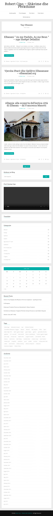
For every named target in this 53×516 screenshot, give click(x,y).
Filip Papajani (22, 13)
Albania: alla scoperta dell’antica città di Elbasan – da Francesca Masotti (26, 104)
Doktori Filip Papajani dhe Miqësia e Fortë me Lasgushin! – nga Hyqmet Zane (23, 299)
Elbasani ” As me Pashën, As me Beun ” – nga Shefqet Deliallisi (26, 38)
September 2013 (7, 495)
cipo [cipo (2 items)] (22, 327)
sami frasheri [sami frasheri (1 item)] (12, 343)
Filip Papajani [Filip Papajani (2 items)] (34, 329)
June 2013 (6, 504)
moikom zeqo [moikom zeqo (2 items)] (35, 339)
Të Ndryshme (23, 93)
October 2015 (7, 447)
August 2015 (6, 450)
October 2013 (7, 492)
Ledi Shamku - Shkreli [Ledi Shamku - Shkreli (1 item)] (40, 336)
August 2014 (6, 471)
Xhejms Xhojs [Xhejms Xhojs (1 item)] (18, 346)
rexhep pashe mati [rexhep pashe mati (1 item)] (43, 341)
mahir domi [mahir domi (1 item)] (11, 339)
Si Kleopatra (7, 303)
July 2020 (6, 396)
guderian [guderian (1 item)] (6, 334)
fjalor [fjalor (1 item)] (45, 329)
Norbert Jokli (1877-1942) (10, 314)
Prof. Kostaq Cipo (24, 61)
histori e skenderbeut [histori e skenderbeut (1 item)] (30, 334)
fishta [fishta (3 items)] (40, 329)
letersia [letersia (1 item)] (6, 339)
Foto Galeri (32, 13)
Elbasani (8, 61)
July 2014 (6, 474)
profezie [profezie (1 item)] (35, 341)
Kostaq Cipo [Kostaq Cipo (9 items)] (13, 336)
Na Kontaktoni (26, 17)
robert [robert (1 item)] (5, 343)
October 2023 (7, 372)
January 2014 (7, 486)
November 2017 (7, 420)
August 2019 (6, 405)
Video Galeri (41, 13)
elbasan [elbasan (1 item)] (22, 329)
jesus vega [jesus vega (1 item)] (6, 336)
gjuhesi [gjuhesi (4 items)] (34, 332)
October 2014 (7, 465)
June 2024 (6, 363)
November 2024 (7, 361)
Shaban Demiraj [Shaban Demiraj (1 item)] (20, 343)
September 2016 (7, 435)
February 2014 (7, 483)
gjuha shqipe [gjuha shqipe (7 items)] (28, 332)
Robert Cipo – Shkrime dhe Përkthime (26, 5)
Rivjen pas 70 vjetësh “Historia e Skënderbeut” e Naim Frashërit (19, 307)
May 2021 (6, 384)
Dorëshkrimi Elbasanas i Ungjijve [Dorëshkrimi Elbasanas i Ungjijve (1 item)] (11, 329)
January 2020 (7, 402)
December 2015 (7, 441)
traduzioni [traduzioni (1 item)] (38, 343)
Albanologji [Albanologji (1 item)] (6, 327)
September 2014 (7, 468)
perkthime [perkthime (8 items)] (20, 341)
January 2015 (7, 459)
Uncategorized (7, 259)
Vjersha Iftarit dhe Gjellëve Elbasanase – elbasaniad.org (26, 72)
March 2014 (6, 480)
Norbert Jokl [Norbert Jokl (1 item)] (7, 341)
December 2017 (7, 417)
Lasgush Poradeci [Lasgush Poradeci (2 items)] (29, 336)
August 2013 (6, 498)
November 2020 (7, 390)
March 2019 (6, 414)
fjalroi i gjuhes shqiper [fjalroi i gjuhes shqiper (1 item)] (19, 332)
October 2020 (7, 393)
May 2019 (6, 408)
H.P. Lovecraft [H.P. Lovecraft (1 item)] (13, 334)
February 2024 (7, 369)
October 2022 (7, 378)
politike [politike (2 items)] (30, 341)
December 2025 (7, 358)
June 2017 (6, 423)
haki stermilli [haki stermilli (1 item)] (21, 334)
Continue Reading (9, 55)
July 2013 (6, 501)
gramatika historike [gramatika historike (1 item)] (42, 332)
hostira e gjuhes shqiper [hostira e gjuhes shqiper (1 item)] (42, 334)
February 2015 (7, 456)
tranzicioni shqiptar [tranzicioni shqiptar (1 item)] (8, 346)
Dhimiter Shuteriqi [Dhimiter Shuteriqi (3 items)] (29, 327)
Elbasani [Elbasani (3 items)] (28, 329)
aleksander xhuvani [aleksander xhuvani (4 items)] (15, 327)
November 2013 (7, 489)
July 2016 (6, 438)
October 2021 (7, 381)
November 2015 (7, 444)
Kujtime (5, 238)
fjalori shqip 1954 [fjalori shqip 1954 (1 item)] (8, 332)
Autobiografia (12, 13)
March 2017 (6, 426)
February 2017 (7, 429)
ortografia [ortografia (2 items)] (14, 341)
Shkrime (5, 250)
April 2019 (6, 411)
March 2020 (6, 399)
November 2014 (7, 462)
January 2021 (7, 387)
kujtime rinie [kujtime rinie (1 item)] (21, 336)
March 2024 (6, 366)
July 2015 (6, 453)
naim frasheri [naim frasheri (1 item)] (43, 339)
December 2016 (7, 432)
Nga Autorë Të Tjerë (14, 61)
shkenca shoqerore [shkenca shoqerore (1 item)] (30, 343)
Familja (5, 232)
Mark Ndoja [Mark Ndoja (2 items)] (19, 339)
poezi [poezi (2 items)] (25, 341)
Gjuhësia (6, 235)
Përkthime (6, 244)
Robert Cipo (22, 42)
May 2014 (6, 477)
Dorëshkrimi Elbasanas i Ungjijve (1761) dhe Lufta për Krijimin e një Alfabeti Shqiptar (25, 310)
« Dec (5, 289)
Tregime (5, 256)
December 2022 (7, 375)
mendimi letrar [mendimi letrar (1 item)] (27, 339)
